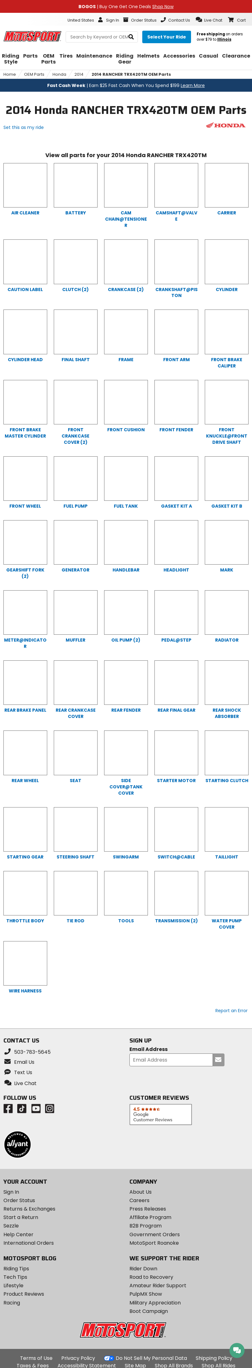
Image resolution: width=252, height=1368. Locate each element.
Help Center (18, 1234)
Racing (11, 1302)
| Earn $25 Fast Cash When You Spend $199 (126, 85)
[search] (131, 37)
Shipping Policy (214, 1358)
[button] (209, 20)
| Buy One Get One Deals (126, 6)
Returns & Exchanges (29, 1208)
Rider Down (143, 1268)
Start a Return (20, 1217)
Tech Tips (15, 1277)
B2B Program (145, 1225)
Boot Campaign (148, 1311)
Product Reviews (23, 1294)
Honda (59, 74)
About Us (140, 1192)
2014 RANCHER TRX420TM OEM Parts (131, 74)
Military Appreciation (155, 1302)
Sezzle (11, 1225)
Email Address (148, 1049)
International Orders (28, 1243)
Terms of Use (36, 1358)
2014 (78, 74)
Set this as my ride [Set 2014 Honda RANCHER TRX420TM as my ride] (23, 127)
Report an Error (231, 1010)
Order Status (19, 1200)
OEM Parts (34, 74)
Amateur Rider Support (157, 1285)
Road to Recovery (151, 1277)
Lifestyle (13, 1285)
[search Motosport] (102, 37)
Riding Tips (16, 1268)
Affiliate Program (150, 1217)
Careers (139, 1200)
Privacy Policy (78, 1358)
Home (9, 74)
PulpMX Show (145, 1294)
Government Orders (154, 1234)
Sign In (11, 1192)
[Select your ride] (166, 37)
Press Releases (147, 1208)
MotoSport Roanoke (154, 1243)
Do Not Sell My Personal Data (151, 1358)
